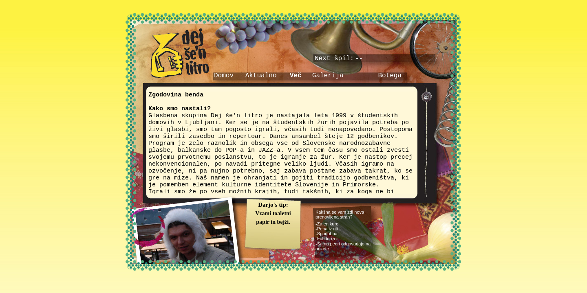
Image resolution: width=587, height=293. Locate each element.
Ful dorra (326, 238)
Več (296, 75)
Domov (224, 75)
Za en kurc (327, 223)
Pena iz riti (327, 228)
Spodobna (327, 233)
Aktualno (261, 75)
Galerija (328, 75)
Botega (390, 75)
